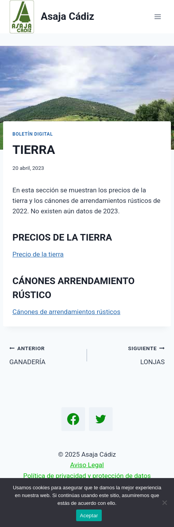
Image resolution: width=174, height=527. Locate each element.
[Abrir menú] (157, 16)
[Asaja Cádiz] (51, 16)
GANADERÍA (44, 354)
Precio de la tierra (38, 254)
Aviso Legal (87, 465)
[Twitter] (101, 419)
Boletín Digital (32, 134)
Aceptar (89, 515)
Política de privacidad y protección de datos (87, 476)
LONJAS (129, 354)
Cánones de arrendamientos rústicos (66, 312)
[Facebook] (73, 419)
